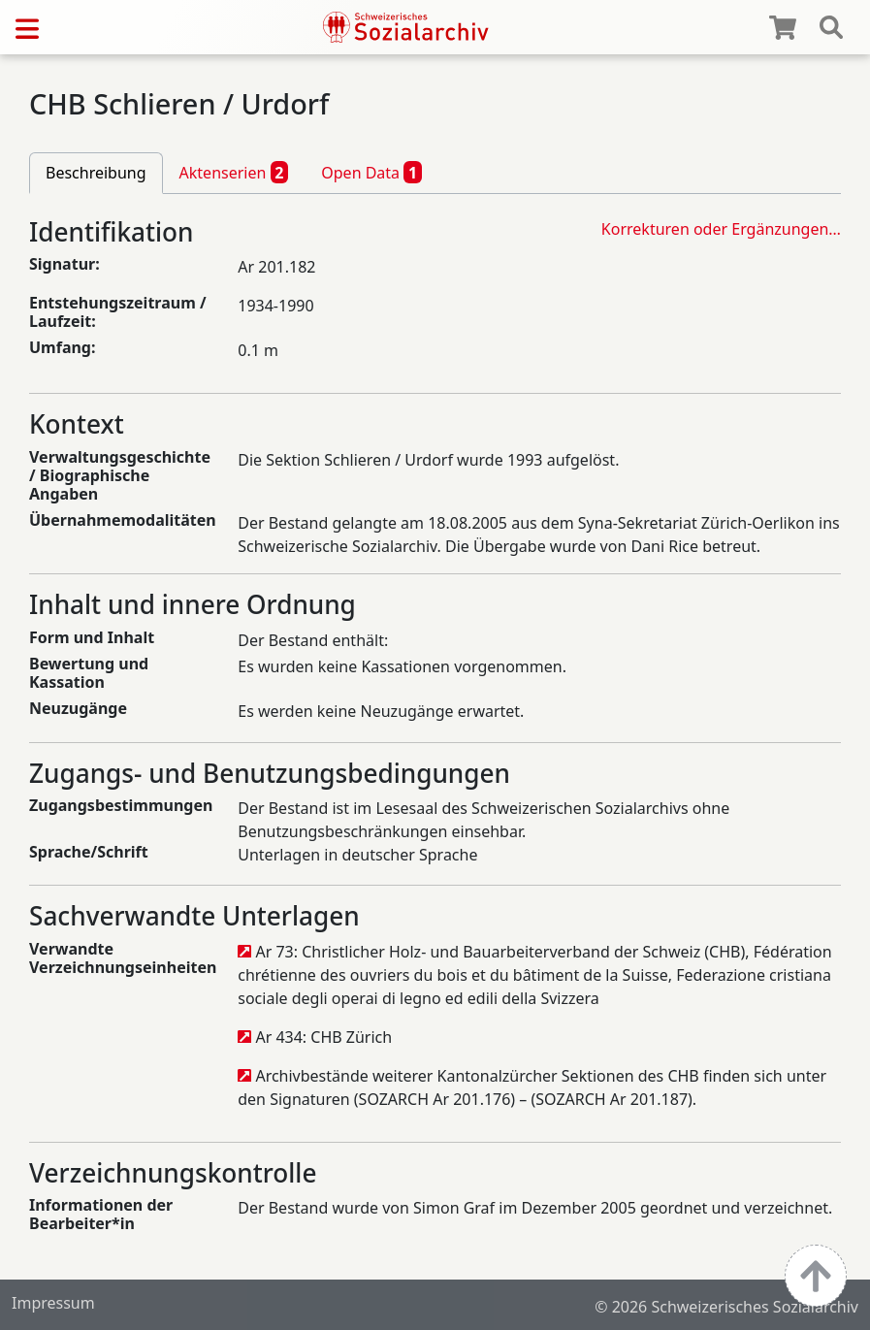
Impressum (53, 1303)
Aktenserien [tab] (234, 171)
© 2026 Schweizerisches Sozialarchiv (726, 1306)
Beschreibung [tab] (96, 172)
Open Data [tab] (371, 171)
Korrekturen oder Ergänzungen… (721, 229)
